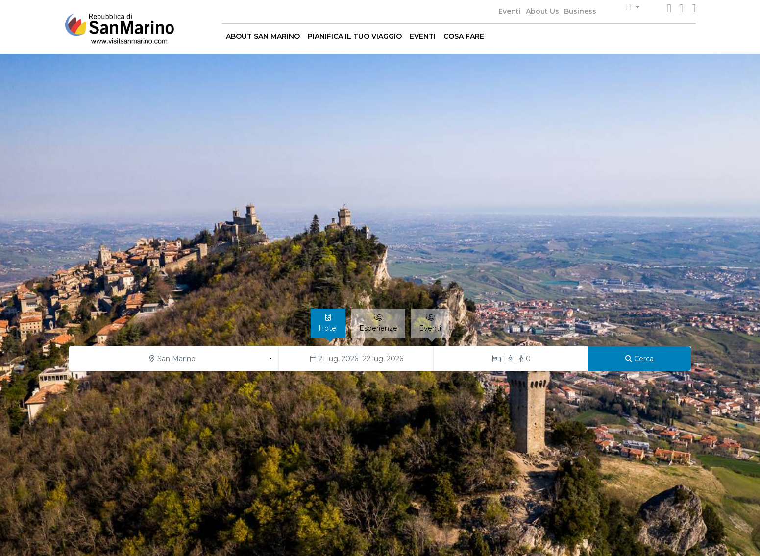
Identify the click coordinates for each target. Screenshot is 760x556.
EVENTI (423, 36)
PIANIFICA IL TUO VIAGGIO (355, 36)
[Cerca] (639, 358)
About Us (542, 11)
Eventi (509, 11)
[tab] (328, 323)
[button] (632, 7)
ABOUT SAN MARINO (263, 36)
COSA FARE (463, 36)
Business (580, 11)
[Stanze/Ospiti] (511, 358)
